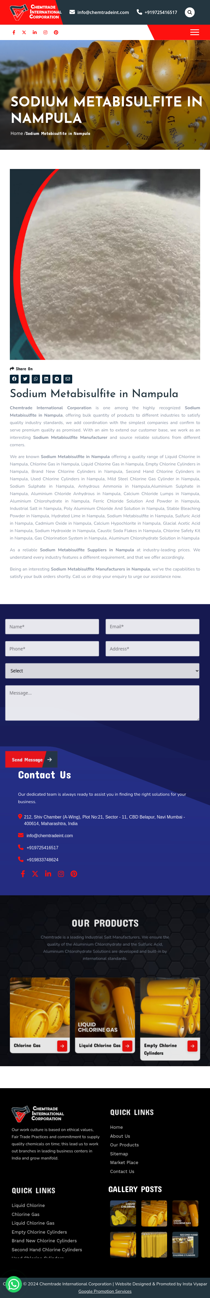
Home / (18, 133)
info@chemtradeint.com (99, 12)
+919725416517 (157, 12)
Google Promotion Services (105, 1291)
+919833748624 (38, 859)
